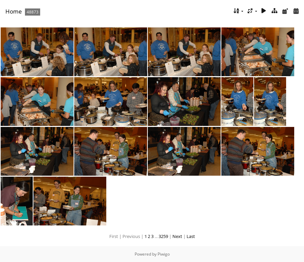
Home (13, 11)
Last (191, 236)
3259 (163, 236)
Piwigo (164, 254)
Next (177, 236)
